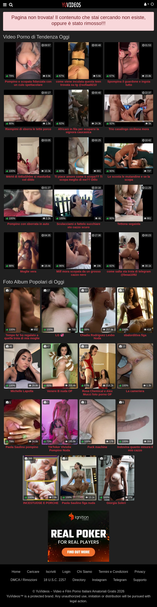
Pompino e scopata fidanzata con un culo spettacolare (28, 83)
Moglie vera (28, 271)
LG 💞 (59, 335)
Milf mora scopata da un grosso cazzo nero (78, 273)
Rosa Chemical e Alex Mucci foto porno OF (97, 392)
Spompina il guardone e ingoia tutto (128, 83)
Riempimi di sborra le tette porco (28, 129)
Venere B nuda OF (59, 391)
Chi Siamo (84, 571)
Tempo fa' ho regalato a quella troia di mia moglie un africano (22, 338)
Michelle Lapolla (22, 391)
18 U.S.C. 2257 (55, 580)
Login (66, 571)
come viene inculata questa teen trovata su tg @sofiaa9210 (78, 83)
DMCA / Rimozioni (23, 580)
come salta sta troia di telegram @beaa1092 (129, 273)
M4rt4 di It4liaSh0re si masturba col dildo (28, 178)
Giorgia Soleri (116, 503)
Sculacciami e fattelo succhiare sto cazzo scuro (78, 225)
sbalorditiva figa (135, 335)
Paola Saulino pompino (22, 447)
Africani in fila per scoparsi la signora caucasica (78, 130)
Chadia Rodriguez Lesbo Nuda (97, 337)
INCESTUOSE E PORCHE (40, 503)
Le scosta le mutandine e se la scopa (129, 178)
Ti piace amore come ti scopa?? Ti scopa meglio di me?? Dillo (79, 178)
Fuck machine (97, 447)
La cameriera (135, 391)
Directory (79, 580)
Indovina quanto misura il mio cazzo (135, 448)
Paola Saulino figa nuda (78, 503)
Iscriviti (51, 571)
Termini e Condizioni (113, 571)
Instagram (99, 580)
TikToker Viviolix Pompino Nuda (59, 448)
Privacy (140, 571)
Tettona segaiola (128, 224)
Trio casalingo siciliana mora (129, 129)
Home (16, 571)
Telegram (120, 580)
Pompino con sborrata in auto (28, 224)
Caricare (33, 571)
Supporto (140, 580)
